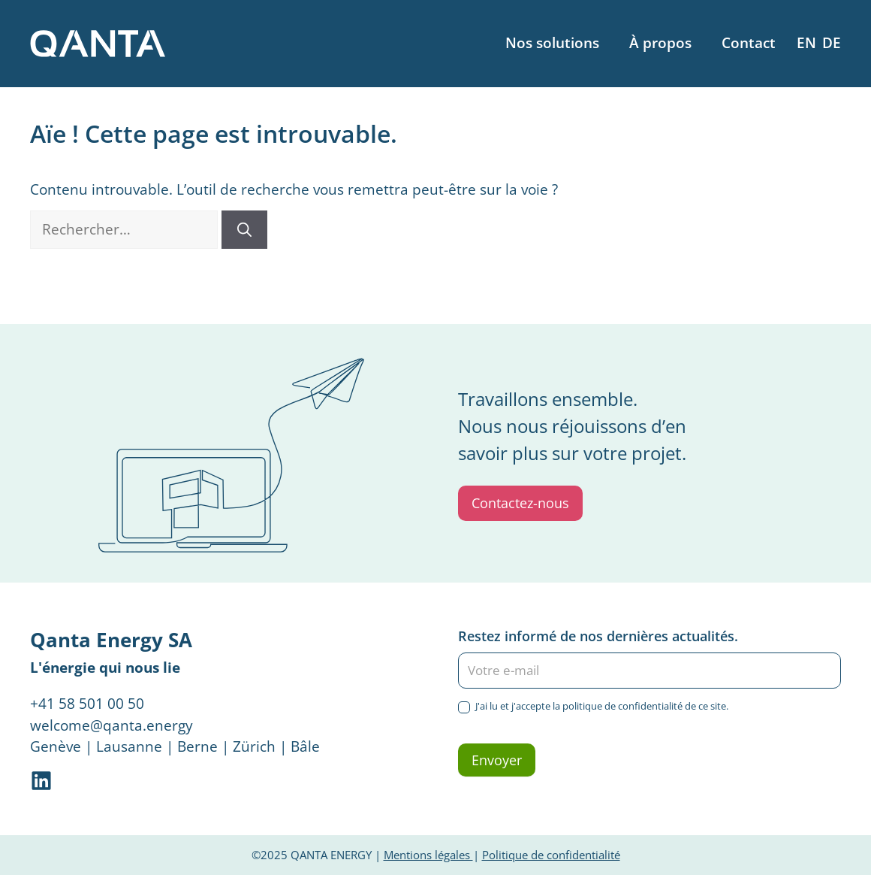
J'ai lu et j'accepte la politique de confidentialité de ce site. (593, 706)
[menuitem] (806, 43)
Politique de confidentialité (551, 854)
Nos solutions (552, 43)
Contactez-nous (520, 503)
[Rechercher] (244, 229)
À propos (660, 43)
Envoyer (497, 760)
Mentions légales (428, 854)
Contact (749, 43)
